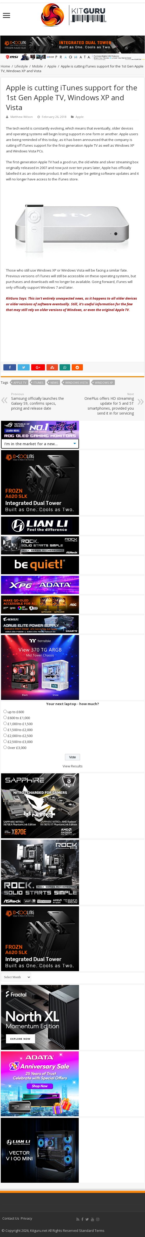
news (54, 382)
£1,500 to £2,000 (20, 729)
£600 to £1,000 (19, 717)
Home (5, 66)
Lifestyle (21, 66)
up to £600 (16, 711)
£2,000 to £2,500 (20, 735)
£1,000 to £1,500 (20, 723)
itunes (38, 382)
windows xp (104, 382)
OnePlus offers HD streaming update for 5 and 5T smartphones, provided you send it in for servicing (107, 404)
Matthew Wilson (21, 117)
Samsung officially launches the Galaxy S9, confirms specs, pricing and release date (37, 401)
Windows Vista (76, 382)
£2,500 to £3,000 (20, 741)
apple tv (20, 382)
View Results (73, 766)
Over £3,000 (17, 747)
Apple (51, 66)
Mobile (37, 66)
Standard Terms (91, 1230)
